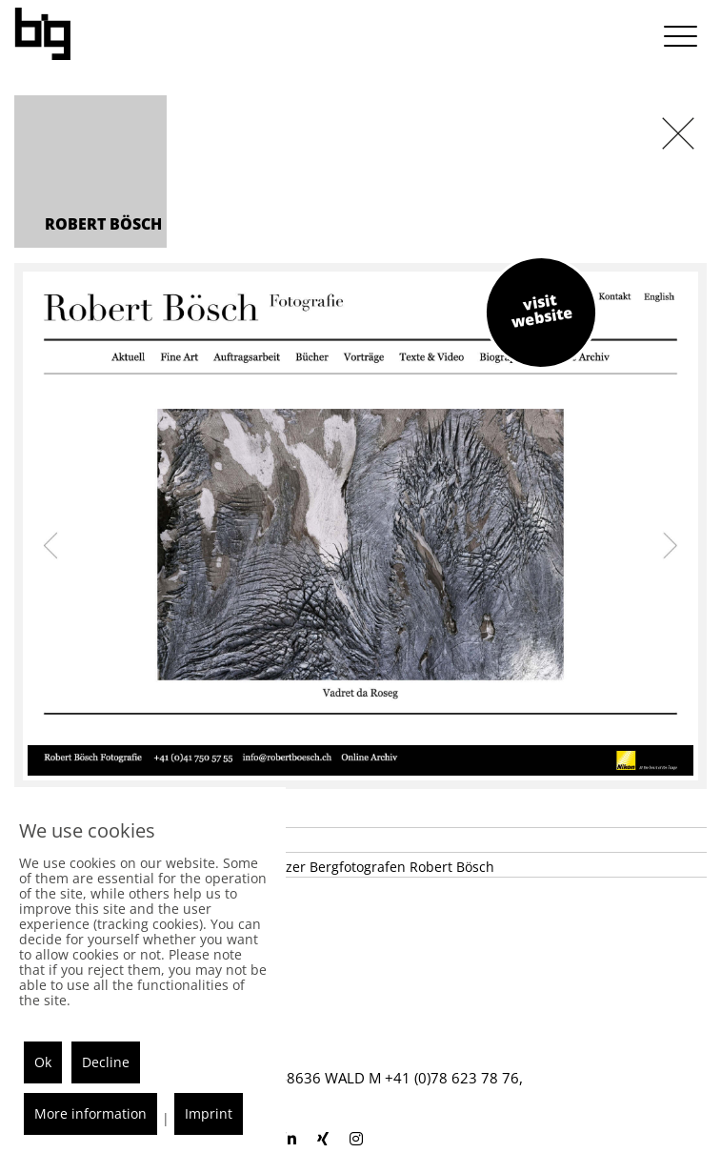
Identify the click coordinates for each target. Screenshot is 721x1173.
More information (90, 1113)
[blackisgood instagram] (356, 1138)
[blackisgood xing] (323, 1138)
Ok (42, 1062)
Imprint (208, 1113)
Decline (106, 1062)
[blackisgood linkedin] (289, 1138)
